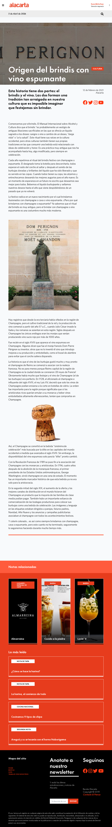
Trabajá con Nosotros (18, 774)
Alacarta (100, 92)
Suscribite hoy (97, 4)
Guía (10, 772)
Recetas (11, 770)
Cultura (97, 68)
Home (10, 768)
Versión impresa (97, 6)
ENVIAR (73, 801)
